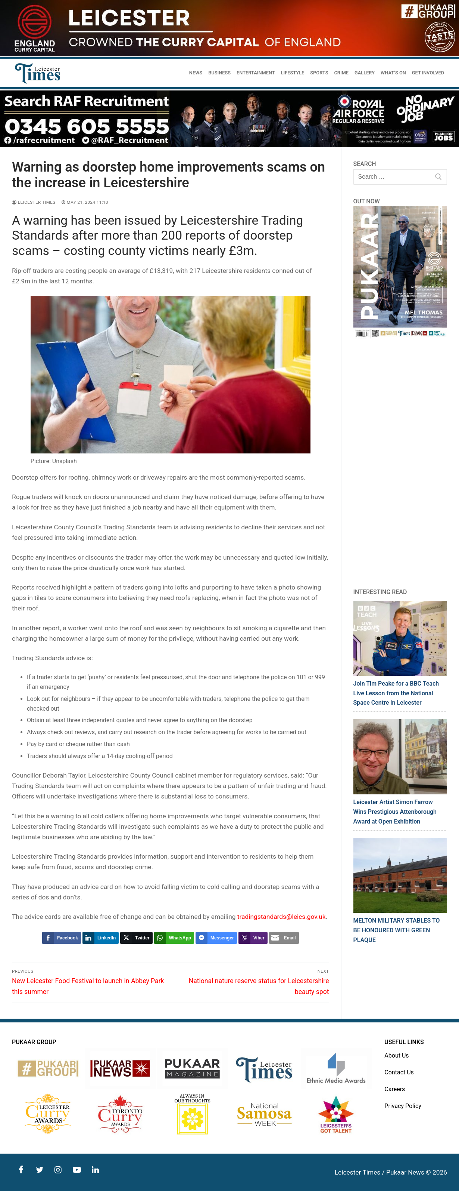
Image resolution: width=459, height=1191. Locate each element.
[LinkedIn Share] (100, 938)
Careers (394, 1089)
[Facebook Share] (61, 938)
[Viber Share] (253, 938)
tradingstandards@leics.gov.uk (281, 916)
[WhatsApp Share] (174, 938)
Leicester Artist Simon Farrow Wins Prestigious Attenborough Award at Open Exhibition (395, 811)
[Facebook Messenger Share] (216, 938)
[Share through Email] (284, 938)
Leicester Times (34, 202)
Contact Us (399, 1072)
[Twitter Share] (136, 938)
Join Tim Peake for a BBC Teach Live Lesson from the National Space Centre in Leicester (396, 693)
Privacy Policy (402, 1106)
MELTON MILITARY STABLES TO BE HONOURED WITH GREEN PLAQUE (396, 930)
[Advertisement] (400, 463)
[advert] (229, 54)
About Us (396, 1055)
